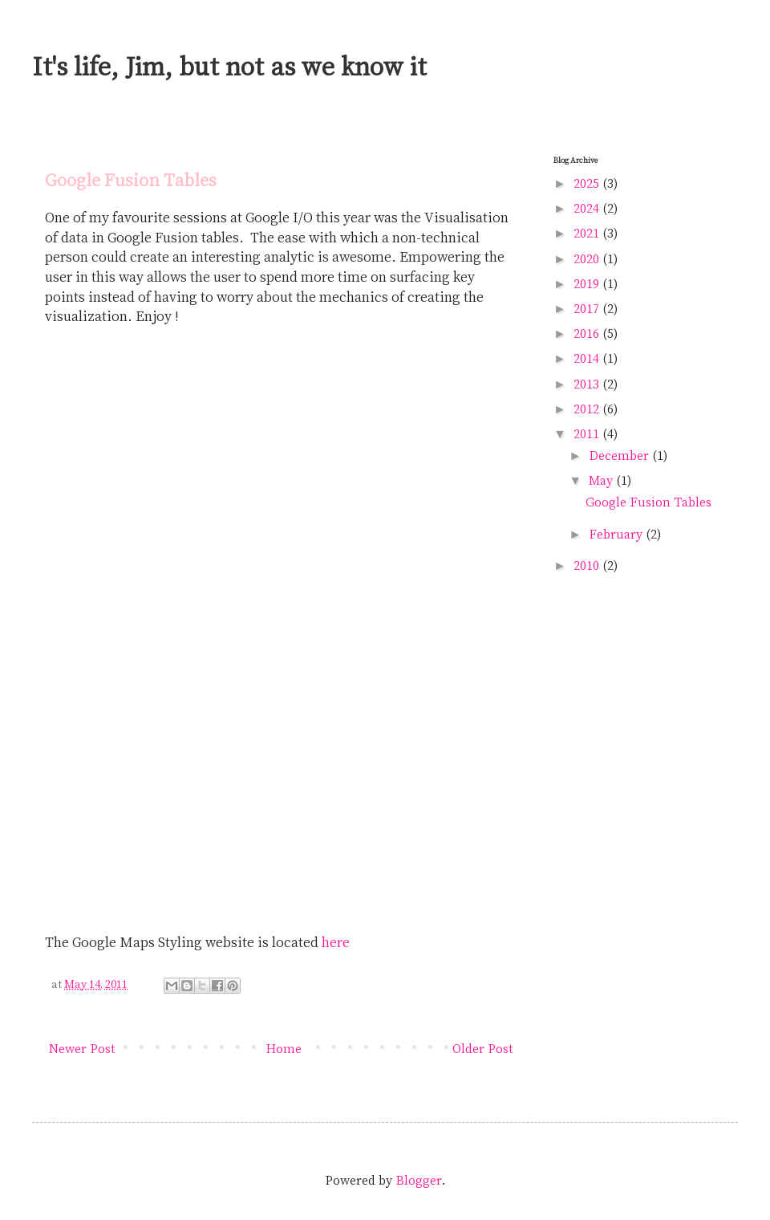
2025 (587, 183)
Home (283, 1048)
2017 (587, 308)
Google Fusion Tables (648, 502)
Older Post (482, 1048)
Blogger (418, 1180)
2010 (587, 565)
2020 (587, 258)
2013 (587, 384)
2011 (587, 433)
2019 (587, 283)
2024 (587, 208)
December (620, 455)
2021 (587, 233)
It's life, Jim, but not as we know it (229, 65)
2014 (587, 358)
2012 (587, 409)
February (617, 534)
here (336, 941)
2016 (587, 333)
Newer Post (82, 1048)
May (602, 480)
